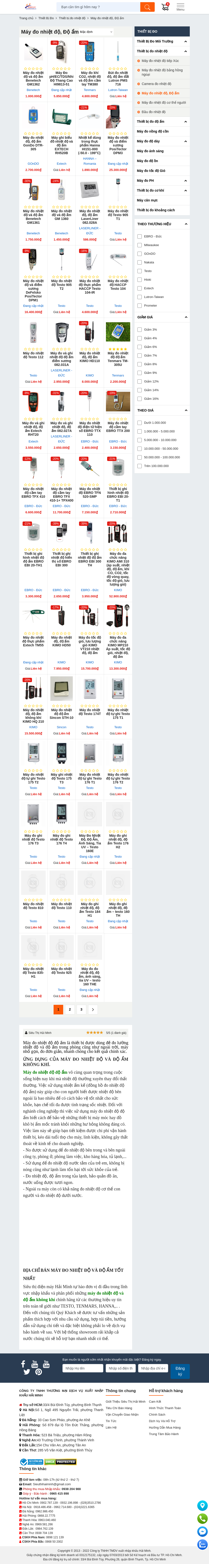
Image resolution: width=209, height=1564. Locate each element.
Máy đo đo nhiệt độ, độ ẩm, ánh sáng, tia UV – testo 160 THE (90, 976)
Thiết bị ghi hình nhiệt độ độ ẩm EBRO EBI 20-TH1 (33, 559)
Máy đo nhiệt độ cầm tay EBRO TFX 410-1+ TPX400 (61, 494)
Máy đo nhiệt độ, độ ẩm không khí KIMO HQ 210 (33, 715)
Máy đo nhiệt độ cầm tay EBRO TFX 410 (33, 492)
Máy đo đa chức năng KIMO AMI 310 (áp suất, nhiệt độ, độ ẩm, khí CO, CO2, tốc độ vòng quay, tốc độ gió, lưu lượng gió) (118, 569)
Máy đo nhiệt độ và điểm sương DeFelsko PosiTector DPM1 (33, 290)
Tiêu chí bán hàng (119, 1408)
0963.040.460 (47, 1520)
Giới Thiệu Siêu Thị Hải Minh (125, 1401)
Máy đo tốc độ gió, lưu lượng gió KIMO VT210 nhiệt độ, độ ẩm (90, 645)
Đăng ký (180, 1371)
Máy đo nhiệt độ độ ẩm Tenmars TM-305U (118, 359)
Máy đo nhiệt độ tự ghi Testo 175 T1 (118, 714)
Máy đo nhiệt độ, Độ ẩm (160, 93)
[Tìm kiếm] (147, 7)
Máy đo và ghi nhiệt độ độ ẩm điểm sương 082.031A (62, 359)
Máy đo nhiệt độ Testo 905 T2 (61, 285)
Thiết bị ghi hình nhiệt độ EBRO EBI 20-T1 (118, 494)
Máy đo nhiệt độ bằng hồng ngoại (162, 72)
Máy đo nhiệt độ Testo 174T (90, 712)
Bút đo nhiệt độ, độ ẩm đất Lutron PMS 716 (118, 78)
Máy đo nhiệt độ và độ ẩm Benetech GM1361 (33, 216)
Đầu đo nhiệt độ (154, 112)
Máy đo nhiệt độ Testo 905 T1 (118, 215)
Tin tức (111, 1421)
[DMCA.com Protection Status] (60, 1462)
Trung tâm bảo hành (164, 1434)
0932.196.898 (69, 1502)
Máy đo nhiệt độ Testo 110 (61, 906)
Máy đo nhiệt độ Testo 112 (33, 355)
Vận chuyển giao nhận (122, 1414)
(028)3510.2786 (90, 1502)
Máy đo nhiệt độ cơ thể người (164, 102)
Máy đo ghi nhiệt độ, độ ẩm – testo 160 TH (118, 909)
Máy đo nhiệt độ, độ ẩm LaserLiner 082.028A (90, 216)
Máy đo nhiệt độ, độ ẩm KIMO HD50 (61, 641)
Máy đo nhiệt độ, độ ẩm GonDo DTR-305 (33, 143)
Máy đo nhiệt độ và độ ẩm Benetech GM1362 (33, 78)
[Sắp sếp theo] (96, 32)
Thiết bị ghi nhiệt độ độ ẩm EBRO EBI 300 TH (90, 559)
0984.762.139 (44, 1528)
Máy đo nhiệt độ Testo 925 (61, 971)
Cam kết (155, 1401)
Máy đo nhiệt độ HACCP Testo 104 (118, 285)
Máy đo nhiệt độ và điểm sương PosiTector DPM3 (118, 145)
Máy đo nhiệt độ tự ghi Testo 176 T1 (90, 778)
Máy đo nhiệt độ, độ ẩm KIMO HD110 (90, 357)
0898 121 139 (55, 1537)
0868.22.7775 (46, 1515)
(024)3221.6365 (84, 1507)
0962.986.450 (44, 1511)
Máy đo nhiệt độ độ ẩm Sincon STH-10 (62, 714)
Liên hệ (111, 1427)
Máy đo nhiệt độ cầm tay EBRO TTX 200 (118, 427)
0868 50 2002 (54, 1541)
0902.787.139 (49, 1502)
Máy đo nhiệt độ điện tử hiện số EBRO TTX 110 (90, 428)
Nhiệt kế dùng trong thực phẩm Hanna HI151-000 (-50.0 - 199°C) (89, 145)
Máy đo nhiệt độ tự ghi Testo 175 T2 (33, 778)
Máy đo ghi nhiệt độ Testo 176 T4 (61, 839)
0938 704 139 (44, 1533)
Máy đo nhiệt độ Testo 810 (33, 906)
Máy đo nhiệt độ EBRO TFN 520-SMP (90, 492)
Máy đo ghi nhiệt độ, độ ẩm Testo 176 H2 (118, 841)
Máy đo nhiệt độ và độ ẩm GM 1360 (61, 215)
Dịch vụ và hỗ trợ (162, 1421)
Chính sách (157, 1414)
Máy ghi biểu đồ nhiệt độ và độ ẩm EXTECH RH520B (61, 145)
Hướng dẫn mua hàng (165, 1427)
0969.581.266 (44, 1524)
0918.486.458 (42, 1507)
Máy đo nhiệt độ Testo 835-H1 (33, 972)
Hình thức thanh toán (165, 1408)
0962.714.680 (62, 1507)
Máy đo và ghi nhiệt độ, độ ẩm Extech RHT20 (33, 428)
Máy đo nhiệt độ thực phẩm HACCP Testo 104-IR (90, 286)
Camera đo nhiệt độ (156, 84)
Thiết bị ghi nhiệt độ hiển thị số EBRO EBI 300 (61, 559)
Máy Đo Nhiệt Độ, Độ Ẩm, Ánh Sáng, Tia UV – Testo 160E (90, 843)
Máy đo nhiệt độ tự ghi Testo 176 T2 (118, 778)
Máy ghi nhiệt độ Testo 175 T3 (61, 778)
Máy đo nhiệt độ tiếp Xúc (160, 61)
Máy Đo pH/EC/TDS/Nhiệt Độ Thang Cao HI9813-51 (61, 78)
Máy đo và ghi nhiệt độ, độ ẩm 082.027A (61, 427)
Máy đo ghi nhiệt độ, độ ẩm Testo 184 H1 (89, 909)
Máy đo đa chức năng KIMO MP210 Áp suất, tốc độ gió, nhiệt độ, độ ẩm (118, 647)
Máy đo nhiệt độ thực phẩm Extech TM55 (33, 641)
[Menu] (180, 7)
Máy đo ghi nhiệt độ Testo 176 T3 (33, 839)
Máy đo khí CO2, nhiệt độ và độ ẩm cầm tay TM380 (90, 78)
